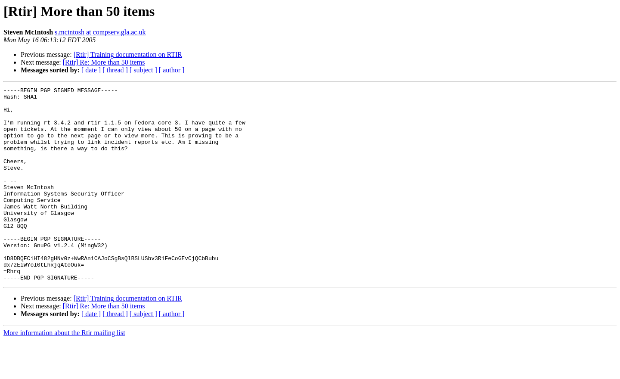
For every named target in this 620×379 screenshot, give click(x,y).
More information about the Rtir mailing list (64, 371)
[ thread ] (115, 70)
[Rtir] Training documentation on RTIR (128, 54)
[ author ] (172, 70)
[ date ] (91, 70)
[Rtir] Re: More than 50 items (104, 62)
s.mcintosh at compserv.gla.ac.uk (100, 32)
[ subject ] (143, 70)
